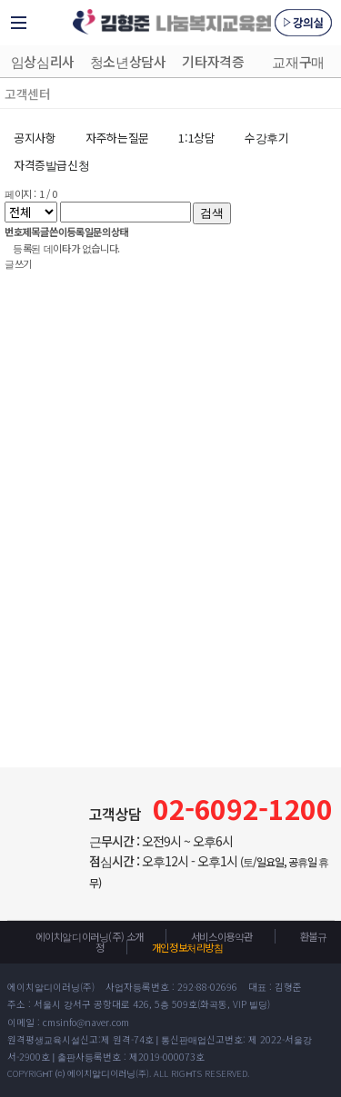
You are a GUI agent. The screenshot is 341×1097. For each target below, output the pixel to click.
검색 (212, 213)
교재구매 (298, 61)
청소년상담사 (128, 61)
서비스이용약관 (222, 936)
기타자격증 (213, 61)
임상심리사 (43, 61)
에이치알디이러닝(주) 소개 (89, 936)
